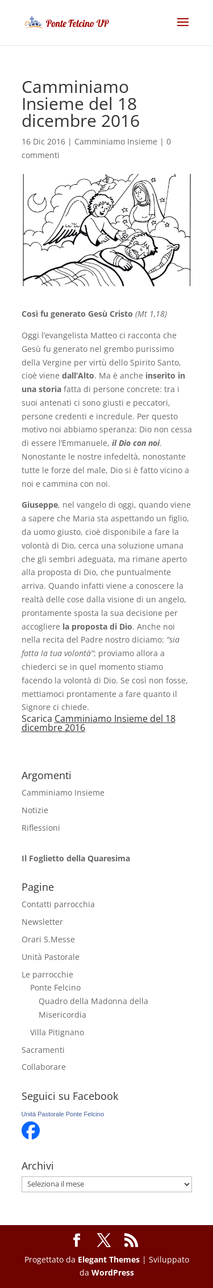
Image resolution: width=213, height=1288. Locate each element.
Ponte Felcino (55, 987)
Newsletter (42, 921)
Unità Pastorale (51, 956)
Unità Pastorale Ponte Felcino (63, 1114)
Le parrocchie (47, 974)
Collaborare (44, 1066)
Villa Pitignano (57, 1032)
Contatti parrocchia (58, 904)
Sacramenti (43, 1049)
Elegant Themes (109, 1259)
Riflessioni (41, 827)
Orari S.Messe (48, 939)
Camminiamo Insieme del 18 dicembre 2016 (99, 723)
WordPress (112, 1272)
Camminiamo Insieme (115, 141)
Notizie (35, 810)
